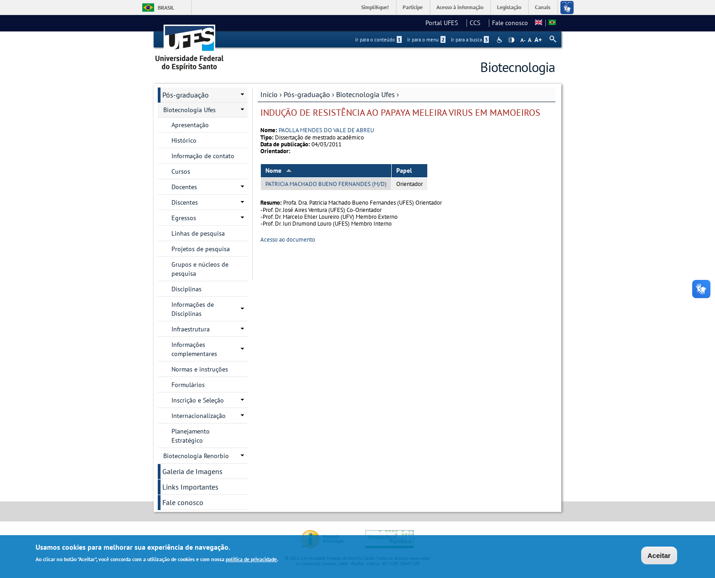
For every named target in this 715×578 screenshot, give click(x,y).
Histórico (184, 140)
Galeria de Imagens (192, 471)
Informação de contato (202, 156)
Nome (278, 170)
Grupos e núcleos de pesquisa (199, 269)
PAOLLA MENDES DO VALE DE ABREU (326, 130)
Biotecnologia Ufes (365, 94)
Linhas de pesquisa (198, 233)
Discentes (184, 202)
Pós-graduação (307, 94)
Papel (404, 170)
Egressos (183, 218)
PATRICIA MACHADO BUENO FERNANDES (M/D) (326, 184)
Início (269, 94)
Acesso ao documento (287, 239)
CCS (478, 23)
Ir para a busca (470, 39)
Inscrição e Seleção (197, 400)
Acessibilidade (500, 40)
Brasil (166, 7)
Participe (413, 7)
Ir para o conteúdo (378, 39)
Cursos (180, 171)
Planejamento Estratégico (190, 435)
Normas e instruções (199, 369)
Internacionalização (198, 416)
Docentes (184, 187)
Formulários (188, 385)
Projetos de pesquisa (200, 249)
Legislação (509, 7)
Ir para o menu (426, 39)
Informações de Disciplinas (192, 309)
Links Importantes (190, 486)
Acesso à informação (459, 7)
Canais (542, 7)
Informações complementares (194, 349)
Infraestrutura (190, 329)
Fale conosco (510, 23)
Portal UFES (444, 23)
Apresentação (190, 125)
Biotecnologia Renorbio (196, 456)
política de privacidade (251, 560)
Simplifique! (375, 7)
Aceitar (659, 556)
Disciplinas (186, 289)
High (511, 40)
